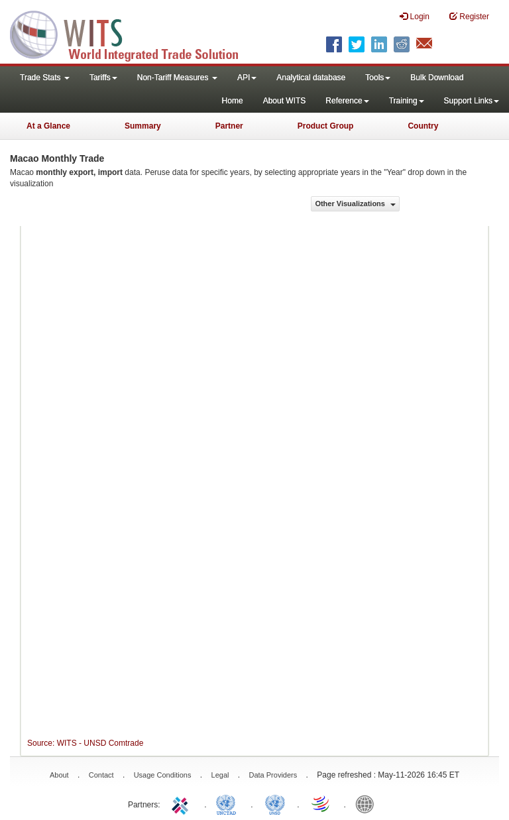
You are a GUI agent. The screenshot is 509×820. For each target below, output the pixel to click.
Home (232, 100)
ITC (182, 803)
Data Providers (273, 775)
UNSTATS (275, 803)
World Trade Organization (321, 803)
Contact (101, 775)
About (59, 775)
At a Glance (48, 126)
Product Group (326, 126)
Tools (377, 77)
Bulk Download (436, 77)
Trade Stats (45, 77)
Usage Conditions (163, 775)
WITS (132, 33)
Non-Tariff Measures (177, 77)
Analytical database (310, 77)
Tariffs (103, 77)
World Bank (368, 803)
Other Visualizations (355, 203)
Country (423, 126)
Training (406, 100)
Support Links (471, 100)
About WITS (284, 100)
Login (414, 16)
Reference (346, 100)
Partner (229, 126)
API (246, 77)
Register (469, 16)
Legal (220, 775)
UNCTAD (228, 803)
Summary (143, 126)
